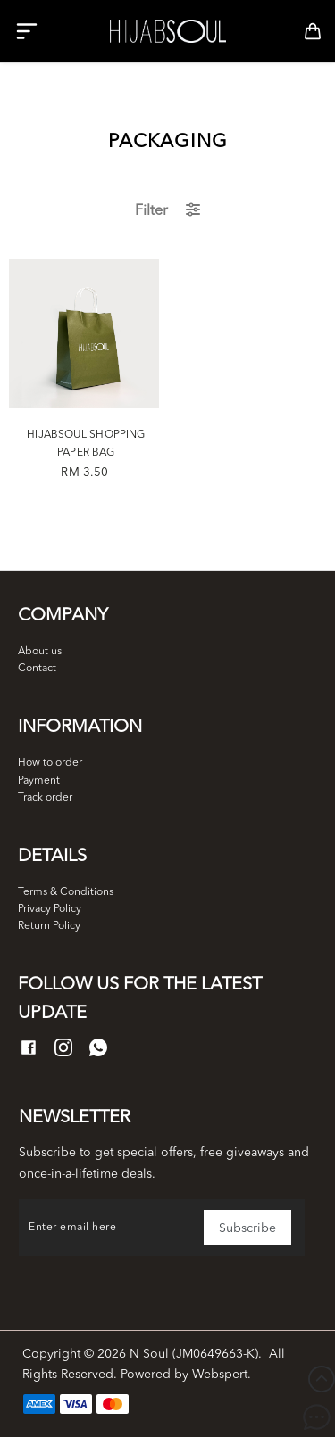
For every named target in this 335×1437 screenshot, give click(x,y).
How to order (50, 763)
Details (52, 857)
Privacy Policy (49, 909)
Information (80, 727)
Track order (45, 797)
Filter (167, 210)
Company (63, 616)
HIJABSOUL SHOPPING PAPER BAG (86, 444)
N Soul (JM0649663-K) (194, 1354)
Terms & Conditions (65, 892)
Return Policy (49, 926)
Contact (37, 668)
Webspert (219, 1374)
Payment (39, 781)
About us (40, 651)
